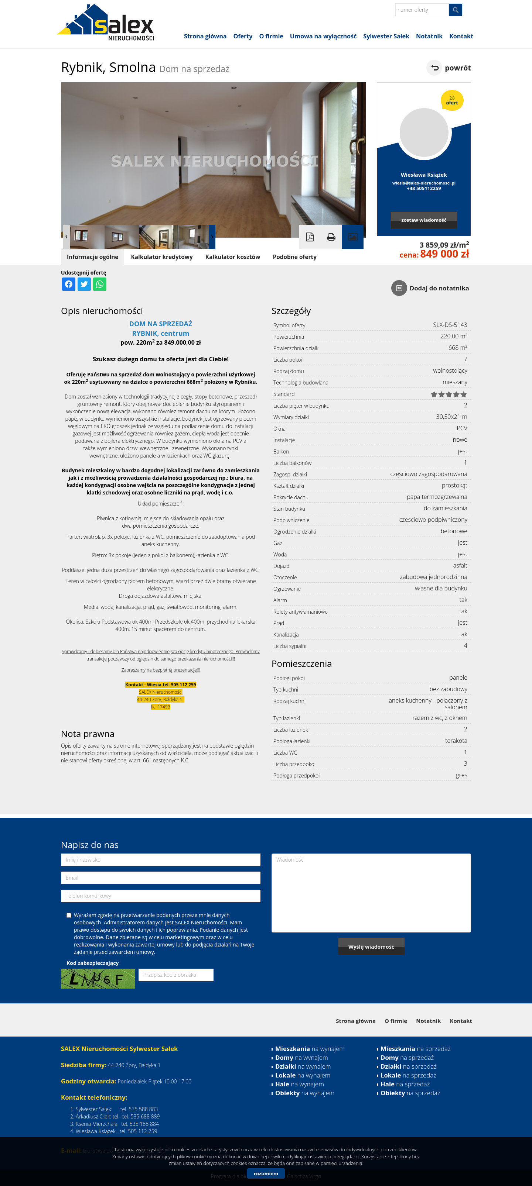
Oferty (243, 36)
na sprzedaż (416, 1048)
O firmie (271, 36)
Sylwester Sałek (386, 36)
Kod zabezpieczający (92, 962)
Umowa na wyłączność (323, 36)
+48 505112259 (424, 188)
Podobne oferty (294, 257)
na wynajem (310, 1048)
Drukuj (331, 237)
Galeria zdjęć (353, 237)
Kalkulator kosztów (232, 257)
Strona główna (205, 36)
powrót (458, 68)
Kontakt (461, 36)
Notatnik (429, 36)
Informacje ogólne (92, 257)
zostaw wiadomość (423, 220)
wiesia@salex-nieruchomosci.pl (424, 183)
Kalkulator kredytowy (161, 257)
